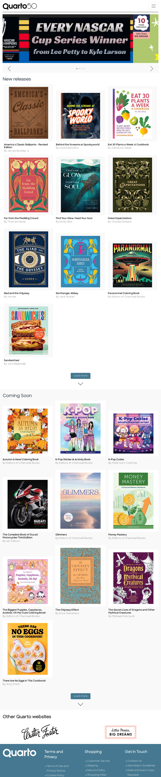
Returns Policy (96, 766)
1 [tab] (77, 69)
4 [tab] (84, 69)
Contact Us (134, 757)
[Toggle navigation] (153, 6)
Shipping (92, 762)
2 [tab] (79, 69)
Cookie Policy (55, 772)
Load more (82, 375)
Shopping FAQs (96, 771)
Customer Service (98, 757)
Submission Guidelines (141, 762)
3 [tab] (81, 69)
